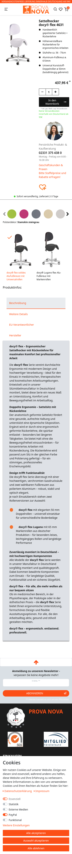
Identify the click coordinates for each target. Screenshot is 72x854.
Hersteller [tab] (15, 335)
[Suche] (55, 9)
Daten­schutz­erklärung (18, 791)
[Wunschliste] (60, 9)
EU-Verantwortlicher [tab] (21, 324)
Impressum (42, 791)
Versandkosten (62, 109)
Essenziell (15, 799)
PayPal (13, 815)
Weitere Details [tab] (18, 314)
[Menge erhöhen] (55, 92)
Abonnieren (46, 693)
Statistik (14, 804)
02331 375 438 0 (50, 153)
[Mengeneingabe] (49, 92)
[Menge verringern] (42, 92)
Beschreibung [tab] (17, 303)
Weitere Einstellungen (16, 825)
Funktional (15, 820)
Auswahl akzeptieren (36, 840)
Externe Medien (18, 809)
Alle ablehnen (36, 848)
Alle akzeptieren (36, 833)
